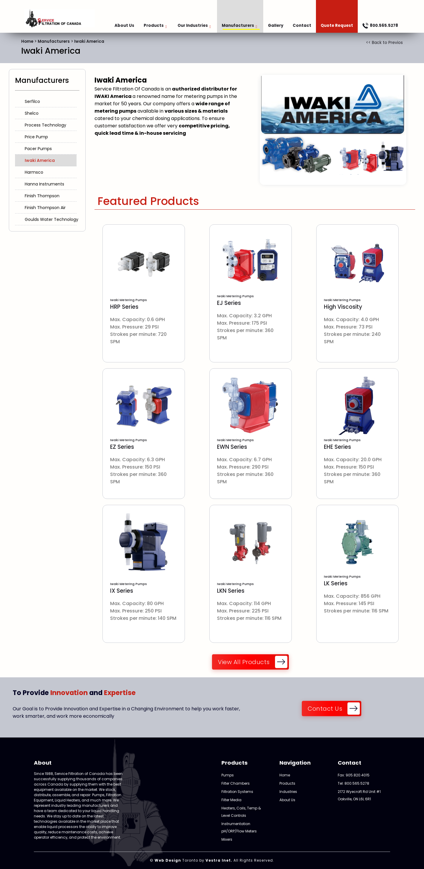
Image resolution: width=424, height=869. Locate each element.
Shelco (32, 113)
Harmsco (34, 172)
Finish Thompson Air (45, 208)
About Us (124, 25)
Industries (288, 791)
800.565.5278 (380, 26)
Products (155, 26)
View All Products (244, 662)
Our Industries (194, 26)
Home (27, 41)
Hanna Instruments (44, 184)
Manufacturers (239, 26)
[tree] (47, 160)
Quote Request (337, 25)
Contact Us (325, 709)
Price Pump (36, 137)
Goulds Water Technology (51, 219)
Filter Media (231, 799)
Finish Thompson (42, 196)
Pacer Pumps (38, 149)
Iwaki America (89, 41)
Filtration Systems (237, 791)
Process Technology (45, 125)
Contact (302, 25)
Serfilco (32, 101)
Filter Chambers (235, 783)
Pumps (227, 775)
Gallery (275, 25)
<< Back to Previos (384, 42)
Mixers (226, 839)
